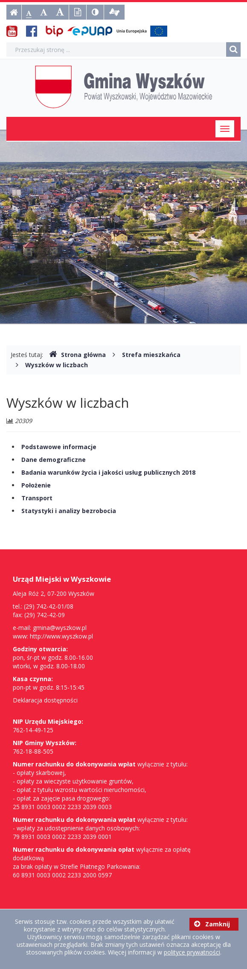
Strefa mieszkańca (151, 355)
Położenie (36, 485)
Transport (36, 498)
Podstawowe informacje (58, 447)
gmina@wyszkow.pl (60, 628)
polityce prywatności (192, 952)
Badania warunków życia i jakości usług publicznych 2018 (108, 472)
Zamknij (212, 924)
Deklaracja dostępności (45, 700)
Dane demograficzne (53, 459)
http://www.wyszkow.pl (61, 636)
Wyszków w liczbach (56, 365)
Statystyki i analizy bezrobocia (68, 511)
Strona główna (77, 355)
